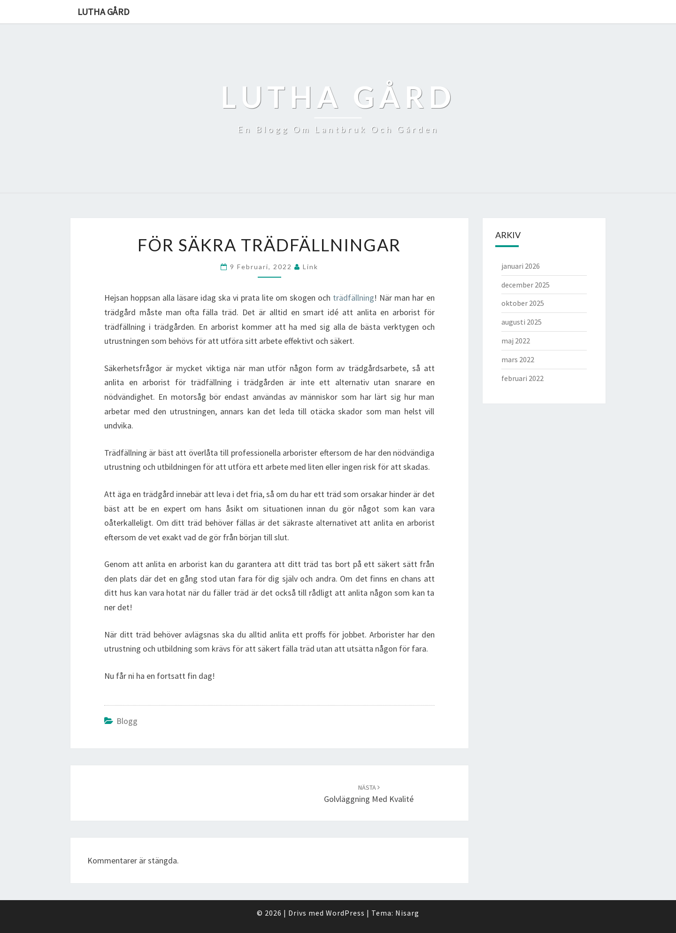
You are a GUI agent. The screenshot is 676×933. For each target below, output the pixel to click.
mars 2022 (517, 359)
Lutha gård (103, 11)
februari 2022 (522, 378)
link (310, 267)
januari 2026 (520, 266)
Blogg (127, 720)
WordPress (345, 912)
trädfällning (353, 297)
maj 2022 (515, 340)
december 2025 (525, 284)
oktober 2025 (522, 303)
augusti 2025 (521, 322)
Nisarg (407, 912)
